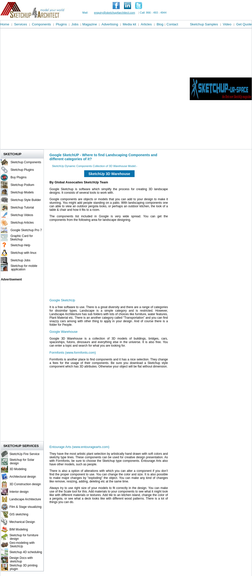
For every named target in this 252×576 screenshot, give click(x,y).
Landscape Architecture (25, 499)
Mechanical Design (22, 522)
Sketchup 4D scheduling (25, 552)
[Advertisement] (60, 88)
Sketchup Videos (22, 215)
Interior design (18, 491)
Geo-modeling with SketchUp (21, 544)
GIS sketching (18, 514)
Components (41, 24)
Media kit (129, 24)
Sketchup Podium (22, 185)
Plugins (61, 24)
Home (4, 24)
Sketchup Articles (22, 222)
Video (227, 24)
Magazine (89, 24)
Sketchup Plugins (22, 170)
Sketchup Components (26, 162)
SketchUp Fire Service (24, 454)
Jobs (74, 24)
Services (20, 24)
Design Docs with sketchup (20, 559)
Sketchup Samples (204, 24)
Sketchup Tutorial (22, 207)
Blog (159, 24)
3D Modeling (17, 469)
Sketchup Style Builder (26, 200)
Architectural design (22, 476)
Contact (172, 24)
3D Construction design (25, 484)
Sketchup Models (22, 192)
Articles (146, 24)
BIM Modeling (18, 529)
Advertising (110, 24)
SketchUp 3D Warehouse (109, 174)
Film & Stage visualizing (25, 507)
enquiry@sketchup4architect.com (114, 12)
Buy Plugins (18, 177)
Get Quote (244, 24)
